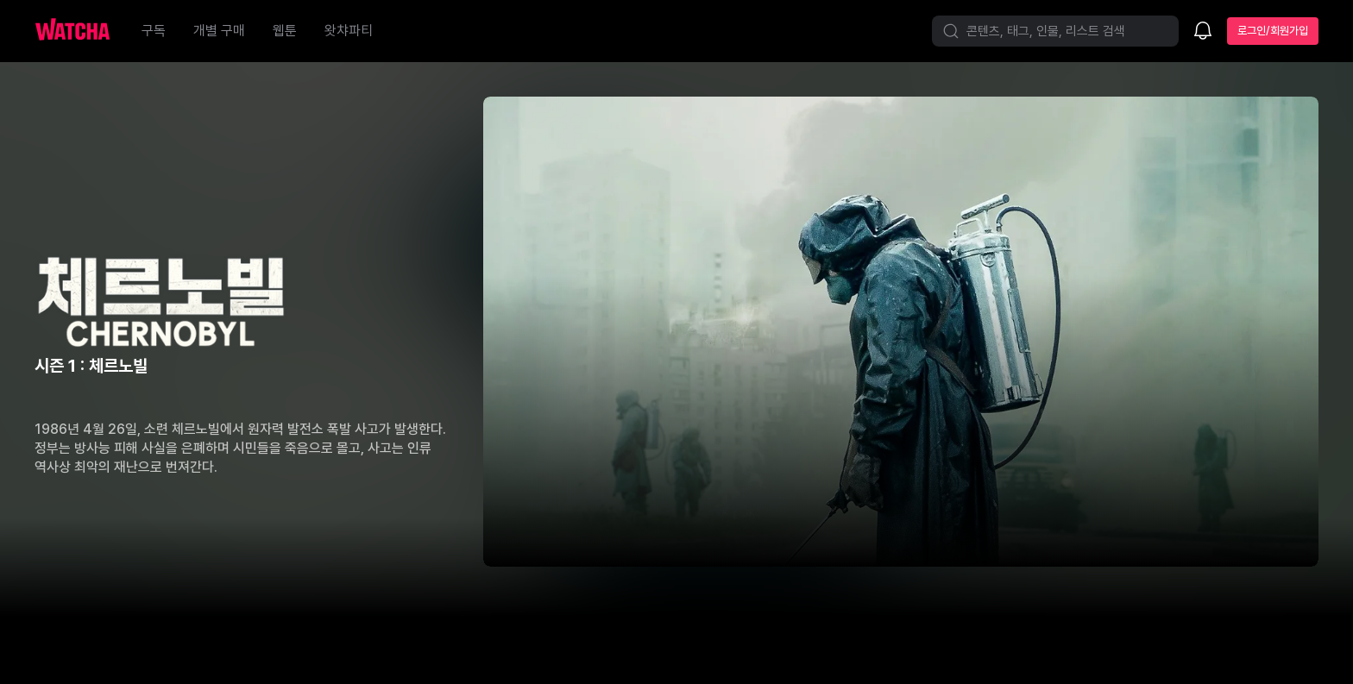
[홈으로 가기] (81, 31)
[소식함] (1203, 32)
